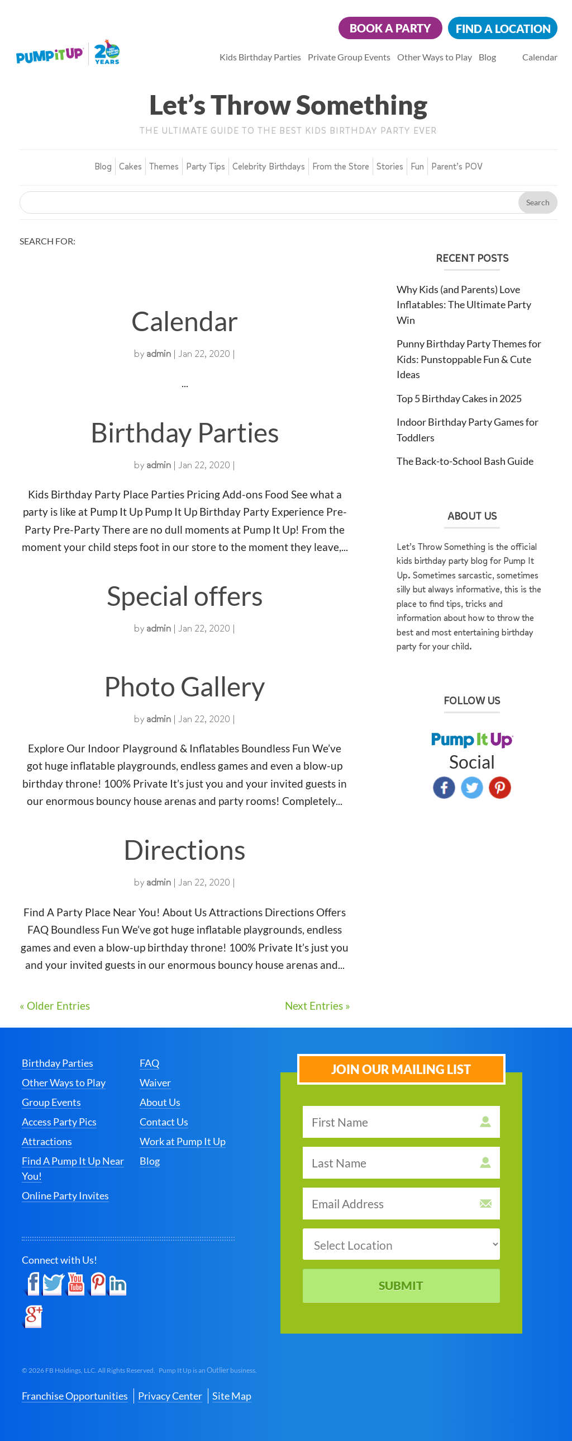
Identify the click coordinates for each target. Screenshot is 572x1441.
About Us (160, 1102)
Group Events (51, 1102)
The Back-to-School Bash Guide (465, 461)
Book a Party (390, 28)
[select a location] (401, 1244)
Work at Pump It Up (183, 1141)
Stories (389, 166)
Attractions (47, 1141)
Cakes (130, 166)
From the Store (340, 166)
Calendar (539, 56)
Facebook (444, 787)
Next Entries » (317, 1005)
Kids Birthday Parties (260, 56)
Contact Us (164, 1121)
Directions (184, 849)
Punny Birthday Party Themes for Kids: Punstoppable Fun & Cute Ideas (469, 358)
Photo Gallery (184, 686)
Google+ (32, 1317)
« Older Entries (55, 1005)
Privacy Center (170, 1396)
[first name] (401, 1122)
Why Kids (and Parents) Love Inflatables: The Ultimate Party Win (464, 304)
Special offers (185, 595)
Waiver (155, 1082)
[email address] (401, 1203)
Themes (164, 166)
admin (158, 353)
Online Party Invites (65, 1195)
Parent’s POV (457, 166)
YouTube (75, 1284)
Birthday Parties (184, 432)
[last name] (401, 1163)
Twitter (472, 787)
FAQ (149, 1063)
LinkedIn (116, 1284)
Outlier (218, 1369)
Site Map (231, 1396)
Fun (417, 166)
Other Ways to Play (434, 56)
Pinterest (500, 787)
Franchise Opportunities (75, 1396)
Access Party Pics (59, 1121)
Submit (401, 1285)
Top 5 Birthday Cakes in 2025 (459, 398)
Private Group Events (349, 56)
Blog (487, 56)
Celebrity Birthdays (268, 166)
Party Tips (205, 166)
